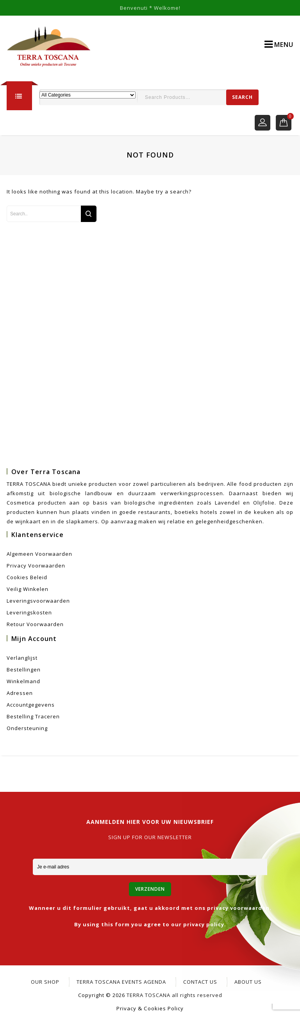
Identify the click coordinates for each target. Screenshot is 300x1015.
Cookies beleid (27, 577)
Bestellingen (24, 669)
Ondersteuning (27, 728)
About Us (248, 981)
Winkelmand (23, 681)
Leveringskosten (29, 612)
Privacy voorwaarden (36, 565)
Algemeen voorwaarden (39, 553)
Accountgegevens (31, 704)
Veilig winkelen (27, 589)
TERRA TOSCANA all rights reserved (174, 995)
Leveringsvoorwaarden (38, 600)
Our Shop (45, 981)
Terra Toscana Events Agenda (121, 981)
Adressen (20, 692)
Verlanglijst (22, 657)
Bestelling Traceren (33, 716)
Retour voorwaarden (35, 624)
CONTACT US (200, 981)
